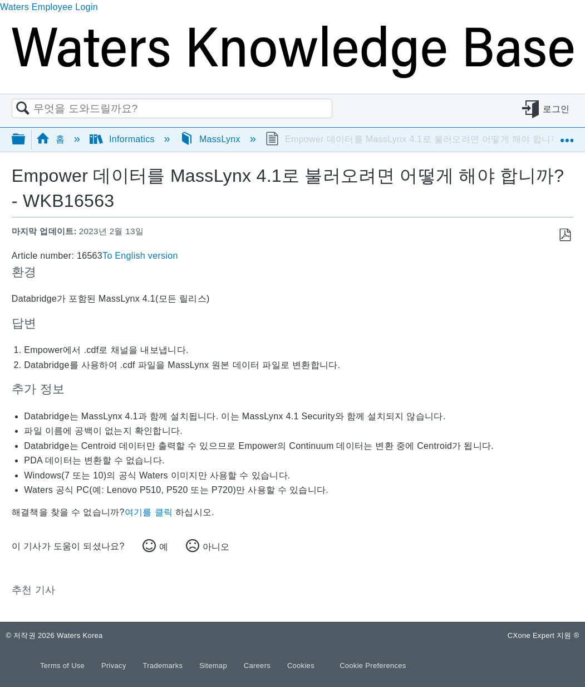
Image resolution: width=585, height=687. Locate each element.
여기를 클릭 (149, 512)
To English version (140, 255)
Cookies (300, 665)
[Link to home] (292, 75)
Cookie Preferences (373, 665)
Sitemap (214, 665)
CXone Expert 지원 (543, 635)
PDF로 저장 (565, 235)
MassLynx (211, 139)
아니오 (216, 546)
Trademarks (164, 665)
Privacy (115, 665)
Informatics (124, 139)
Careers (258, 665)
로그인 (556, 109)
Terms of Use (63, 665)
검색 (23, 108)
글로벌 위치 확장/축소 (566, 136)
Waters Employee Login (49, 7)
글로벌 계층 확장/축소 (25, 139)
